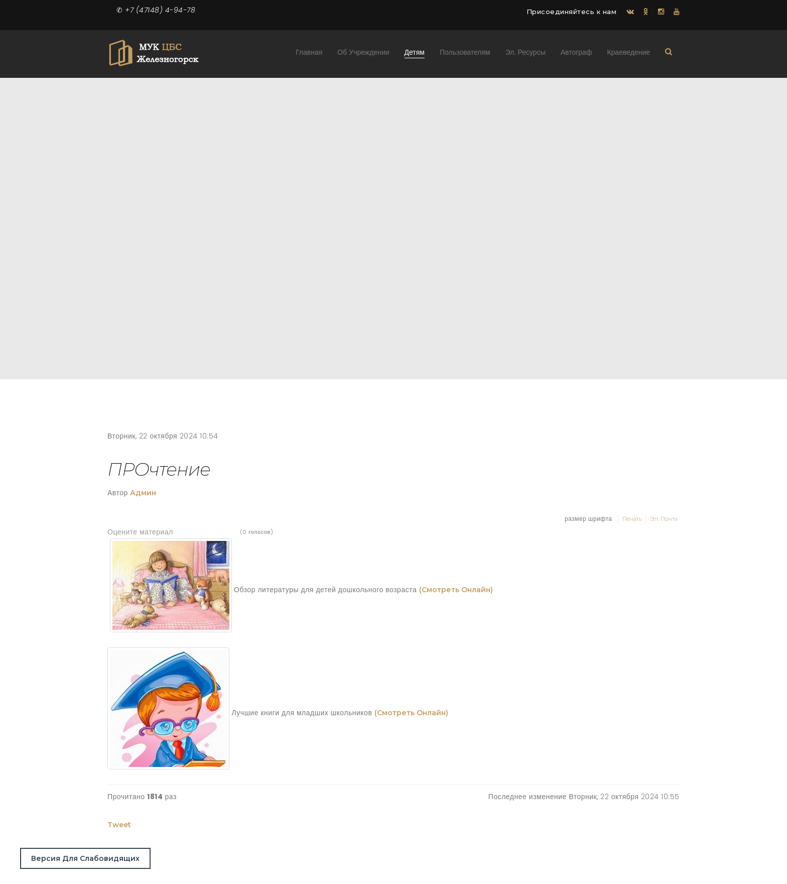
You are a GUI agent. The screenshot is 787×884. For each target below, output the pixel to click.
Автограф (576, 54)
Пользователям (465, 54)
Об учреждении (363, 54)
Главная (309, 54)
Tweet (119, 824)
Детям (415, 54)
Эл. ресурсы (525, 54)
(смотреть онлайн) (456, 590)
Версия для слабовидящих (85, 858)
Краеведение (628, 54)
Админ (143, 492)
